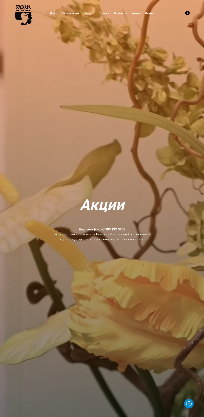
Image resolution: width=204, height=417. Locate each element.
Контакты (120, 13)
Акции (136, 13)
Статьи (149, 13)
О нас (53, 13)
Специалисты (70, 13)
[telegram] (187, 13)
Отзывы (103, 13)
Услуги (89, 13)
